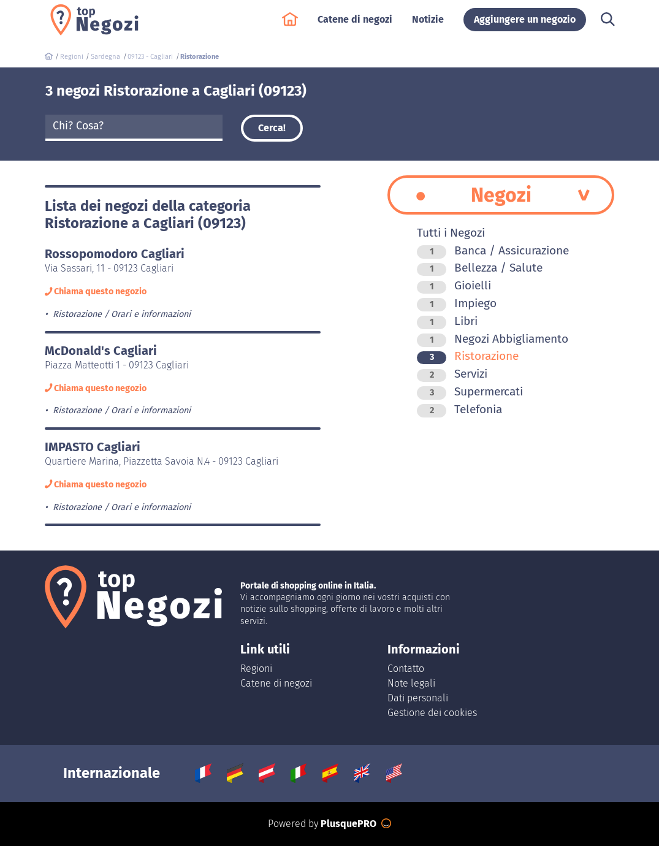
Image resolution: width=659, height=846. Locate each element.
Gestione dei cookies (432, 712)
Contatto (405, 668)
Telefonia (459, 409)
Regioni (256, 668)
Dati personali (417, 698)
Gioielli (454, 285)
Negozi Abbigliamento (492, 339)
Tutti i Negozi (451, 233)
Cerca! (272, 128)
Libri (447, 321)
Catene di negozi (355, 25)
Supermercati (470, 391)
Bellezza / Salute (480, 268)
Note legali (411, 683)
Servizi (452, 374)
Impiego (457, 303)
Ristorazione (468, 356)
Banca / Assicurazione (493, 250)
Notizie (428, 25)
